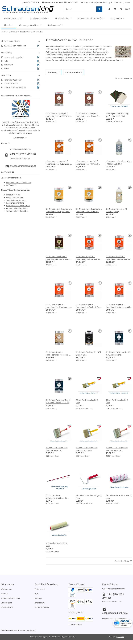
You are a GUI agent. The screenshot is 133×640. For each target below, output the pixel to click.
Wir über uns (6, 589)
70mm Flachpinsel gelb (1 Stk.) (117, 401)
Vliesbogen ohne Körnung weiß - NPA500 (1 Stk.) (117, 114)
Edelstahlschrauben (14, 197)
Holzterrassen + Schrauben (18, 205)
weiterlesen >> (20, 138)
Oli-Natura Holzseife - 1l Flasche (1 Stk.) (116, 210)
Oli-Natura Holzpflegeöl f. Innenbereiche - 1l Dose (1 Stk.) (87, 114)
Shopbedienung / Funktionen (18, 182)
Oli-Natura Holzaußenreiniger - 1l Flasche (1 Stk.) (119, 162)
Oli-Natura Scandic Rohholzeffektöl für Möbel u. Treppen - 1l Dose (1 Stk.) (58, 353)
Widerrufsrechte (42, 607)
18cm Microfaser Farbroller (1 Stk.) (119, 496)
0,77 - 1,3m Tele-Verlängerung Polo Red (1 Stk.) (57, 496)
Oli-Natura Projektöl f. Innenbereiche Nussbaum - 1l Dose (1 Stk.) (59, 305)
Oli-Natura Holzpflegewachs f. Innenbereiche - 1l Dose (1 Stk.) (89, 210)
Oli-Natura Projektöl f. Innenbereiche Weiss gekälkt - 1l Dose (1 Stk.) (118, 305)
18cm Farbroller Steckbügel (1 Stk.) (89, 496)
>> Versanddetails (75, 624)
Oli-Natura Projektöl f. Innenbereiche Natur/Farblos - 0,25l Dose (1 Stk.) (88, 258)
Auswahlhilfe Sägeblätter (17, 208)
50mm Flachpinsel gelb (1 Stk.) (87, 401)
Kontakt (117, 2)
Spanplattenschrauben (16, 200)
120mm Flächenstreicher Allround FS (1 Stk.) (116, 449)
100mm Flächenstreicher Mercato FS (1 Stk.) (86, 449)
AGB (36, 593)
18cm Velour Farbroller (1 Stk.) (57, 544)
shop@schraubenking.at (101, 2)
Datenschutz (40, 589)
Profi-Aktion (11, 185)
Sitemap (38, 598)
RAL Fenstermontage (15, 203)
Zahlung (4, 593)
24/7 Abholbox (7, 607)
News (127, 2)
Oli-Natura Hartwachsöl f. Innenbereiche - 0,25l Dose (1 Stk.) (58, 162)
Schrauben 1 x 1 (13, 195)
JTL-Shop (121, 637)
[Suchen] (80, 9)
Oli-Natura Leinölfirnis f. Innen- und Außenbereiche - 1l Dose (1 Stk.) (58, 258)
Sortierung (52, 72)
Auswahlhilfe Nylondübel (17, 211)
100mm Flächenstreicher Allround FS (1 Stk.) (56, 449)
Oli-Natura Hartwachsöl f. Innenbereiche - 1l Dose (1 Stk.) (87, 162)
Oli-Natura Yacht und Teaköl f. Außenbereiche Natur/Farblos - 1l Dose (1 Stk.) (118, 353)
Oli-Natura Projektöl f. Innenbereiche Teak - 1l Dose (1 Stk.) (88, 305)
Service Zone (6, 603)
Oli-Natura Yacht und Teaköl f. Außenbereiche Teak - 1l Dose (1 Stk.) (58, 401)
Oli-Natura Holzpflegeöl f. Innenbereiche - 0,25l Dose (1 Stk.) (58, 114)
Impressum (40, 603)
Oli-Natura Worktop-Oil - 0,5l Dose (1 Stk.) (88, 353)
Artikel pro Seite (72, 72)
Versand (33, 630)
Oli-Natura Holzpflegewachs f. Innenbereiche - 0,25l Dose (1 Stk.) (59, 210)
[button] (109, 9)
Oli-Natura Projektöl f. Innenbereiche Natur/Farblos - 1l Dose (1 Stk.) (118, 258)
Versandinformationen (10, 598)
